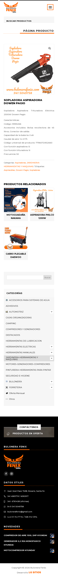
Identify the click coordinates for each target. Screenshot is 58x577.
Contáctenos (29, 427)
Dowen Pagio (22, 170)
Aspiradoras (20, 163)
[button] (49, 48)
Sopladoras (35, 170)
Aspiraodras (9, 170)
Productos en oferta (28, 433)
